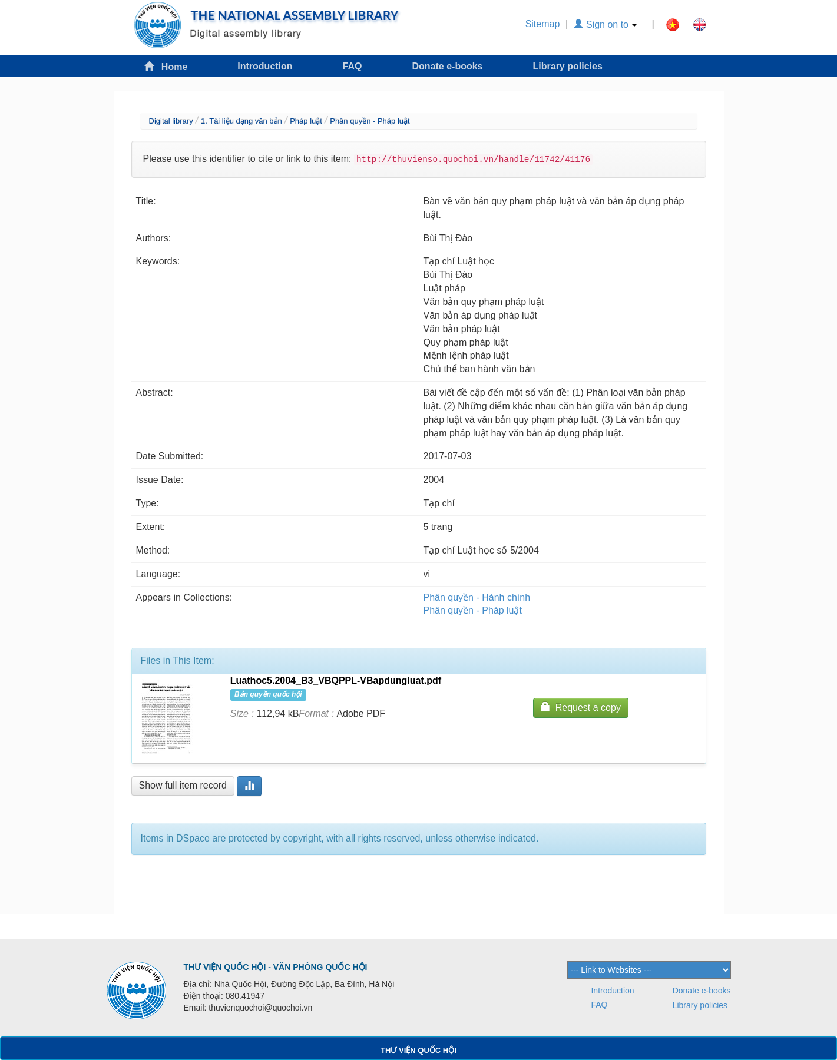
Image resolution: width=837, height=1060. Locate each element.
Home (166, 66)
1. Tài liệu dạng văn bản (241, 121)
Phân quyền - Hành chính (477, 597)
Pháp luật (306, 121)
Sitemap (542, 24)
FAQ (352, 66)
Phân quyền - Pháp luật (369, 121)
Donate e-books (447, 66)
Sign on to (605, 24)
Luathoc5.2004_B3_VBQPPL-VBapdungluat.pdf (335, 680)
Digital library (171, 121)
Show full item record (183, 785)
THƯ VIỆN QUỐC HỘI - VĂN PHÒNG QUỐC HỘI (276, 967)
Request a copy (581, 707)
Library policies (568, 66)
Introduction (264, 66)
